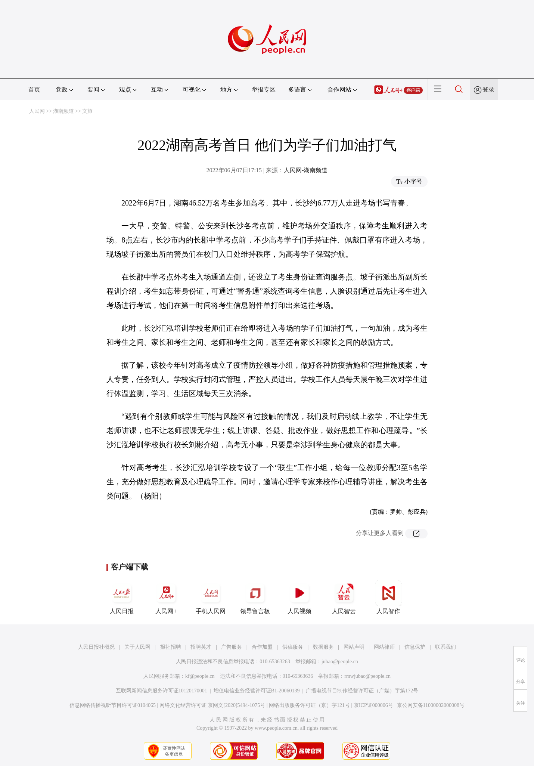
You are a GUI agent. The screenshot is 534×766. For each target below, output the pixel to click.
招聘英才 (200, 647)
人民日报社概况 (96, 647)
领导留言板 (255, 597)
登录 (488, 89)
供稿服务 (292, 647)
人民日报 (122, 597)
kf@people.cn (200, 676)
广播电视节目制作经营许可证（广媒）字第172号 (362, 691)
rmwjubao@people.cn (367, 676)
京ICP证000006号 (373, 705)
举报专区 (264, 89)
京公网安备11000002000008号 (431, 705)
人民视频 (299, 597)
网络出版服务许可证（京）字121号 (309, 705)
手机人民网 (211, 597)
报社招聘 (170, 647)
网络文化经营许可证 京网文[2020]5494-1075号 (212, 705)
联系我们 (445, 647)
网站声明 (354, 647)
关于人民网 (137, 647)
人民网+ (166, 597)
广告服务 (231, 647)
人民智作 (388, 597)
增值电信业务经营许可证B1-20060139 (257, 691)
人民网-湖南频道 (305, 170)
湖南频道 (63, 111)
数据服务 (323, 647)
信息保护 (414, 647)
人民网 (37, 111)
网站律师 (384, 647)
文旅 (87, 111)
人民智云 (344, 597)
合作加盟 (262, 647)
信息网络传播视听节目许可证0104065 (112, 705)
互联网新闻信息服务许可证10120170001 (161, 691)
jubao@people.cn (340, 661)
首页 (34, 89)
